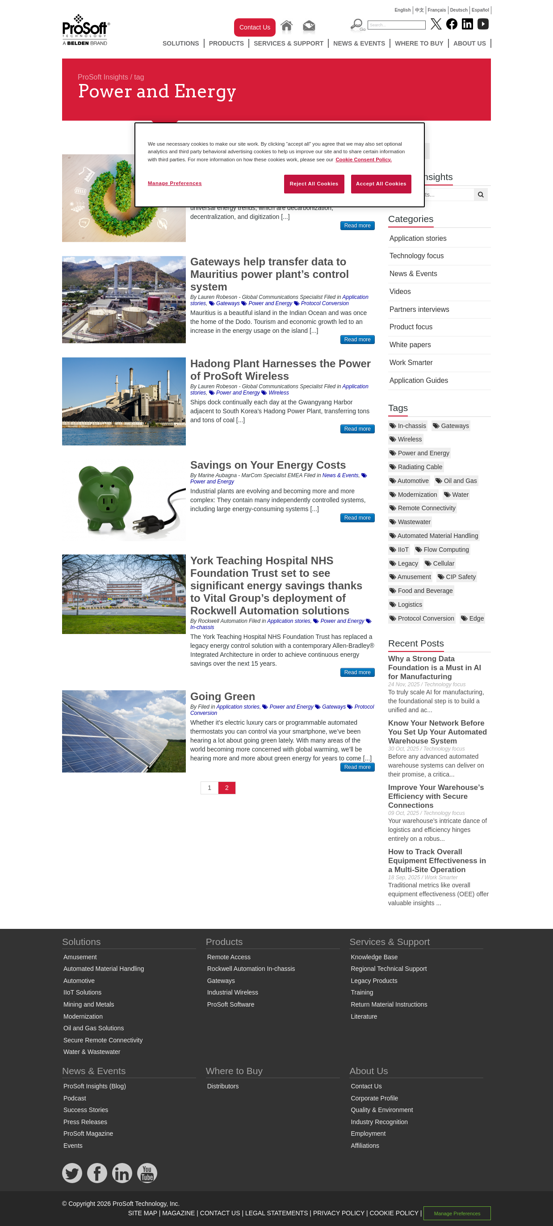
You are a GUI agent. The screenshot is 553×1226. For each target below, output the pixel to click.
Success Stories (85, 1109)
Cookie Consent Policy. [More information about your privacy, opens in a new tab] (363, 159)
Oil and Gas (456, 480)
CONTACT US (220, 1213)
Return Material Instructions (389, 1004)
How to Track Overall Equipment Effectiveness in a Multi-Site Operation (437, 861)
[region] (279, 164)
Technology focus (417, 256)
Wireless (406, 439)
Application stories (418, 238)
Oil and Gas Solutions (93, 1028)
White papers (410, 344)
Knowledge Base (374, 957)
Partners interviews (419, 309)
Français (437, 10)
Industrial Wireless (232, 992)
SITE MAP (142, 1213)
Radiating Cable (416, 466)
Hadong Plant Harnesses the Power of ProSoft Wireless (280, 369)
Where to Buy (419, 43)
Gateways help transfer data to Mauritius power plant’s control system (269, 274)
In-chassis (408, 425)
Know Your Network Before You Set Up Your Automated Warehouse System (437, 732)
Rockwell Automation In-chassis (251, 968)
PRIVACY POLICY (338, 1213)
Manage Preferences (457, 1213)
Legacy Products (374, 980)
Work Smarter (411, 362)
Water (456, 494)
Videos (400, 291)
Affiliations (365, 1145)
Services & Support (288, 43)
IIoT (399, 549)
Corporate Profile (374, 1098)
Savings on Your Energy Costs (268, 465)
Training (362, 992)
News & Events (359, 43)
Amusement (410, 576)
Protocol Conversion (422, 618)
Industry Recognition (379, 1121)
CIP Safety (457, 576)
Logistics (406, 604)
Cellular (439, 563)
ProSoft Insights (103, 77)
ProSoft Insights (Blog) (94, 1086)
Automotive (409, 480)
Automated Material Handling (434, 535)
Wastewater (410, 521)
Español (480, 10)
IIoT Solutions (82, 992)
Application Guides (419, 380)
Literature (364, 1016)
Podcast (74, 1098)
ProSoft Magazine (88, 1133)
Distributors (223, 1086)
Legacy (404, 563)
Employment (368, 1133)
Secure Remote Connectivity (102, 1040)
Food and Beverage (421, 590)
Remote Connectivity (423, 508)
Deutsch (459, 10)
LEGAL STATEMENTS (276, 1213)
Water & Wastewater (91, 1051)
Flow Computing (442, 549)
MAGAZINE (178, 1213)
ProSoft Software (231, 1004)
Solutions (181, 43)
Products (226, 43)
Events (73, 1145)
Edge (472, 618)
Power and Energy (419, 453)
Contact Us (254, 27)
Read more (357, 226)
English (402, 10)
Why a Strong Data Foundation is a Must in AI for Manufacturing (434, 668)
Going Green (222, 696)
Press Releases (85, 1121)
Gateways (451, 425)
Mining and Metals (88, 1004)
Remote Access (229, 957)
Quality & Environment (382, 1109)
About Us (469, 43)
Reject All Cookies (314, 183)
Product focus (411, 327)
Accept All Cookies (381, 183)
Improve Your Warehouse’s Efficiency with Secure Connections (436, 796)
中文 (419, 10)
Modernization (413, 494)
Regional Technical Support (389, 968)
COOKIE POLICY (393, 1213)
